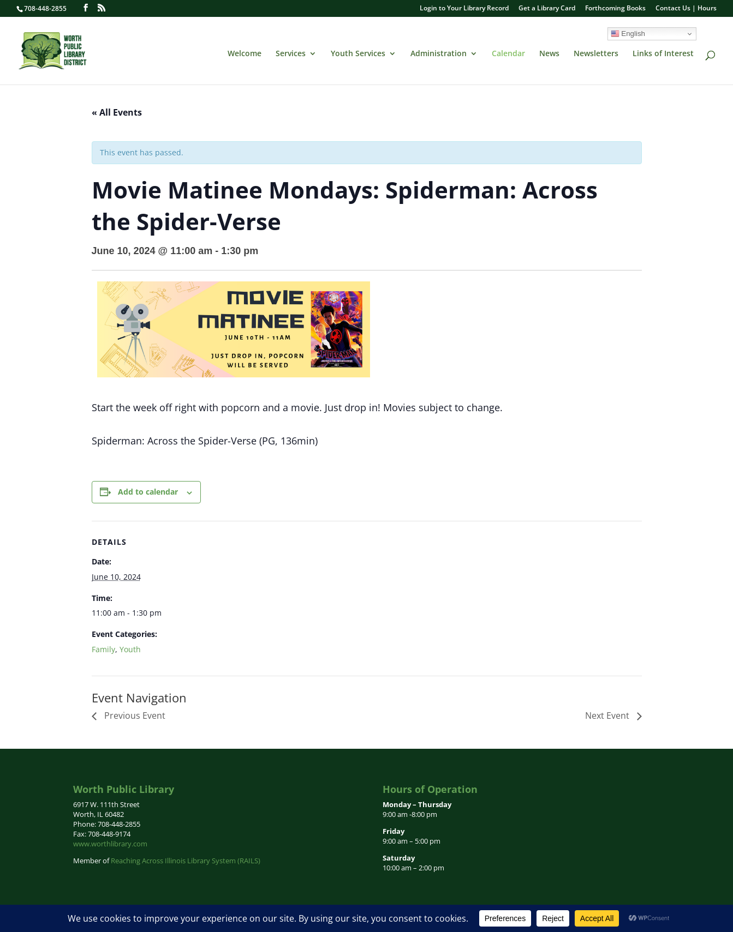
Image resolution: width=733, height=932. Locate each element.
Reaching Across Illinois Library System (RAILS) (185, 860)
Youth (130, 649)
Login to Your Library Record (464, 9)
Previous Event (133, 715)
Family (103, 649)
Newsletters (596, 54)
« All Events (117, 112)
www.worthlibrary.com (110, 844)
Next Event (608, 715)
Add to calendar (148, 491)
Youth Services (358, 54)
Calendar (508, 54)
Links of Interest (663, 54)
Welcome (244, 54)
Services (291, 54)
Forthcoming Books (615, 9)
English (628, 33)
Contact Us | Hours (686, 9)
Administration (438, 54)
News (549, 54)
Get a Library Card (547, 9)
